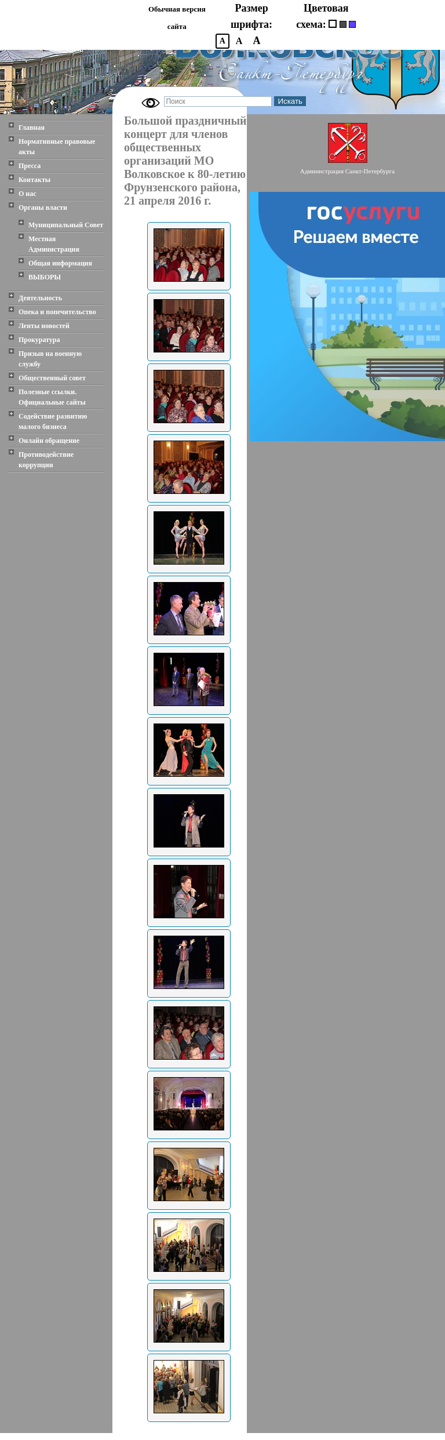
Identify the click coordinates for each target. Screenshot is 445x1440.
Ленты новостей (44, 326)
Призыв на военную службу (50, 359)
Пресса (30, 166)
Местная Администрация (53, 244)
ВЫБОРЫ (44, 277)
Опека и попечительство (57, 312)
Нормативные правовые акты (57, 146)
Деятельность (40, 298)
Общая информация (60, 263)
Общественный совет (52, 378)
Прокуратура (39, 340)
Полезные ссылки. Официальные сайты (52, 397)
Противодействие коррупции (46, 459)
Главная (32, 127)
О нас (28, 194)
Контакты (34, 180)
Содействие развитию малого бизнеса (53, 421)
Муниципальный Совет (65, 225)
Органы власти (43, 207)
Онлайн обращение (49, 441)
